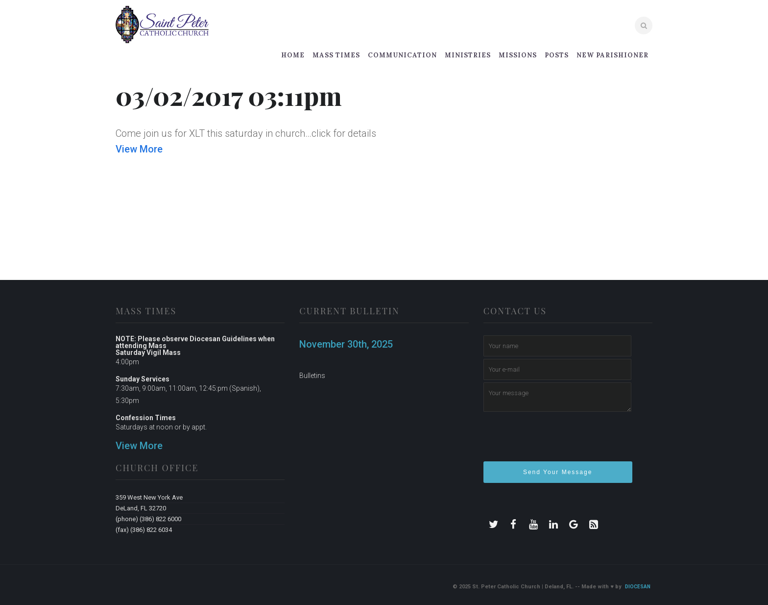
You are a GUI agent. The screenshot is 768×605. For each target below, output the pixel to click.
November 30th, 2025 (346, 344)
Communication (402, 55)
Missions (518, 55)
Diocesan (637, 586)
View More (139, 149)
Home (293, 55)
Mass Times (336, 55)
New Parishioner (612, 55)
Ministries (468, 55)
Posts (557, 55)
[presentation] (557, 441)
